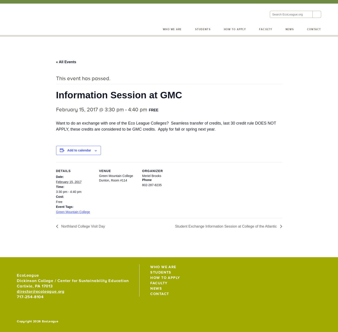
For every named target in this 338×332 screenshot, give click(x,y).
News (290, 29)
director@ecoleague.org (41, 291)
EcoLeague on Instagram (316, 269)
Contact (314, 29)
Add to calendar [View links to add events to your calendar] (79, 150)
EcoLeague (47, 27)
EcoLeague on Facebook (307, 269)
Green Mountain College (73, 212)
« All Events (66, 62)
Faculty (265, 29)
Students (203, 29)
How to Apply (235, 29)
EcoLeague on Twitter (297, 269)
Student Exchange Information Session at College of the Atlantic (226, 226)
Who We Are (172, 29)
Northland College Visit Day (82, 226)
